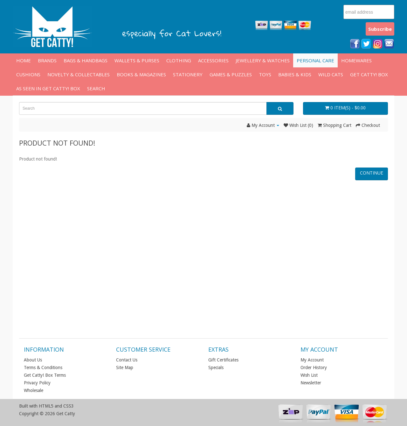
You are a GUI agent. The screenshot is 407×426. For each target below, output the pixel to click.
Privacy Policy (37, 382)
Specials (216, 367)
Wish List (309, 375)
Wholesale (33, 390)
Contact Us (126, 359)
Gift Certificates (223, 359)
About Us (33, 359)
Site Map (124, 367)
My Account (312, 359)
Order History (313, 367)
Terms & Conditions (43, 367)
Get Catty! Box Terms (45, 375)
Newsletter (310, 382)
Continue (371, 173)
